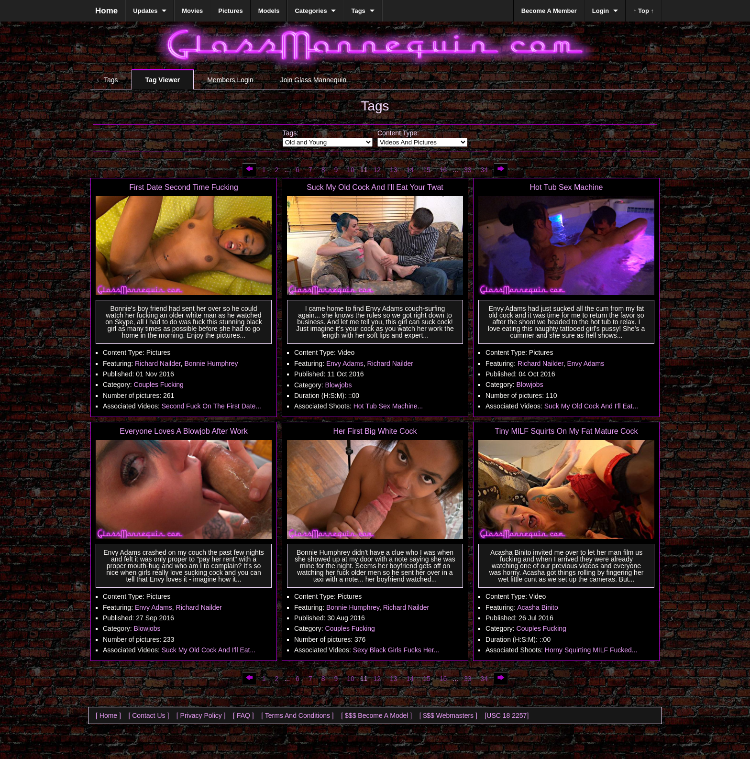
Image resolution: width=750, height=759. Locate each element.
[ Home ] (108, 715)
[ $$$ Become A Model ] (376, 715)
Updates (145, 10)
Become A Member (549, 10)
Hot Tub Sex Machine (566, 187)
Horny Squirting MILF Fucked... (591, 650)
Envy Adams (345, 363)
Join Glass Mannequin (313, 80)
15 (426, 170)
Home (106, 10)
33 (468, 170)
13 (393, 170)
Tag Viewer (162, 80)
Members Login (230, 80)
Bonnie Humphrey (211, 363)
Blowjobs (338, 385)
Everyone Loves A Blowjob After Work (183, 431)
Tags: (290, 133)
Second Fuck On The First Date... (211, 406)
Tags (111, 80)
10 (350, 170)
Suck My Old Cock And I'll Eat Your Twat (375, 187)
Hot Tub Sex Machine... (388, 406)
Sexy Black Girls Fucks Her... (396, 650)
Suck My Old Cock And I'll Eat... (591, 406)
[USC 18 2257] (507, 715)
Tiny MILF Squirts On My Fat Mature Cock (566, 431)
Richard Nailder (158, 363)
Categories (311, 10)
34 (484, 170)
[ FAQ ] (243, 715)
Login (600, 10)
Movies (192, 10)
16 (443, 170)
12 (377, 170)
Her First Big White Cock (375, 431)
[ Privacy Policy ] (201, 715)
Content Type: (398, 133)
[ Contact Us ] (148, 715)
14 (410, 170)
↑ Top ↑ (643, 10)
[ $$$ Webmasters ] (448, 715)
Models (269, 10)
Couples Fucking (159, 384)
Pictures (230, 10)
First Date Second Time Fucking (183, 187)
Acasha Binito (537, 607)
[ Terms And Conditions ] (297, 715)
